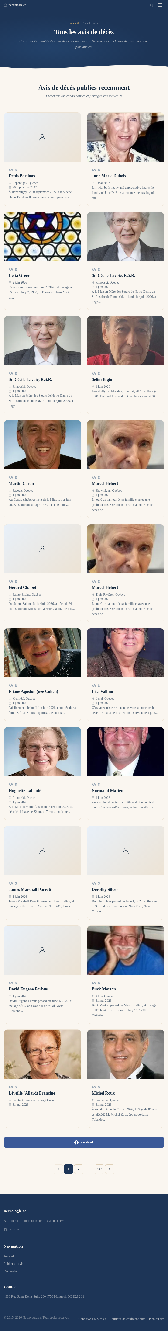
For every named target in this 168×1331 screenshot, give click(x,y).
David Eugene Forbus (28, 989)
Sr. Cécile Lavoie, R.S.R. (113, 275)
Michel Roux (103, 1093)
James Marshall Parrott (30, 889)
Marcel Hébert (105, 483)
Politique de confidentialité (127, 1319)
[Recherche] (151, 5)
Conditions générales (92, 1319)
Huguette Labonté (25, 790)
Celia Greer (19, 275)
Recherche (10, 1271)
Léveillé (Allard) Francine (32, 1093)
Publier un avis (13, 1263)
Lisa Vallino (102, 691)
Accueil (74, 23)
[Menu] (160, 5)
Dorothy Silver (105, 889)
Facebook (84, 1142)
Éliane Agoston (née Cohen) (33, 691)
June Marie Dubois (109, 176)
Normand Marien (107, 790)
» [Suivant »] (110, 1169)
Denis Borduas (22, 176)
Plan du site (156, 1319)
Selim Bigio (102, 379)
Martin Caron (21, 483)
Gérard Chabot (22, 587)
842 (99, 1169)
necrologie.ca (15, 5)
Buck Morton (104, 989)
